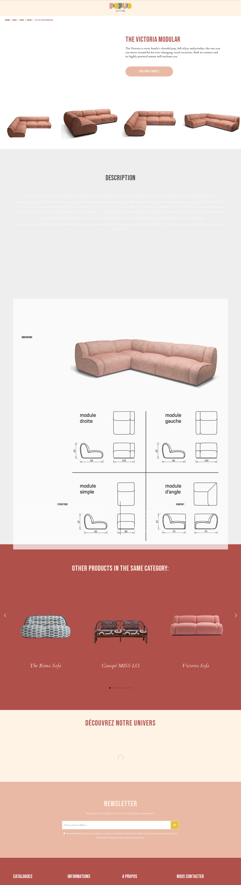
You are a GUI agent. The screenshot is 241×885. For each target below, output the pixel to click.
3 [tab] (116, 688)
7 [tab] (128, 688)
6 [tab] (125, 688)
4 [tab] (119, 688)
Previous (5, 615)
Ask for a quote (149, 71)
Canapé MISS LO (120, 665)
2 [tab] (113, 688)
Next (235, 615)
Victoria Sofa (195, 665)
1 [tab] (110, 688)
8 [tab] (131, 688)
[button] (237, 120)
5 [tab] (122, 688)
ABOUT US (201, 7)
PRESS (188, 7)
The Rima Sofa (45, 665)
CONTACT (216, 7)
